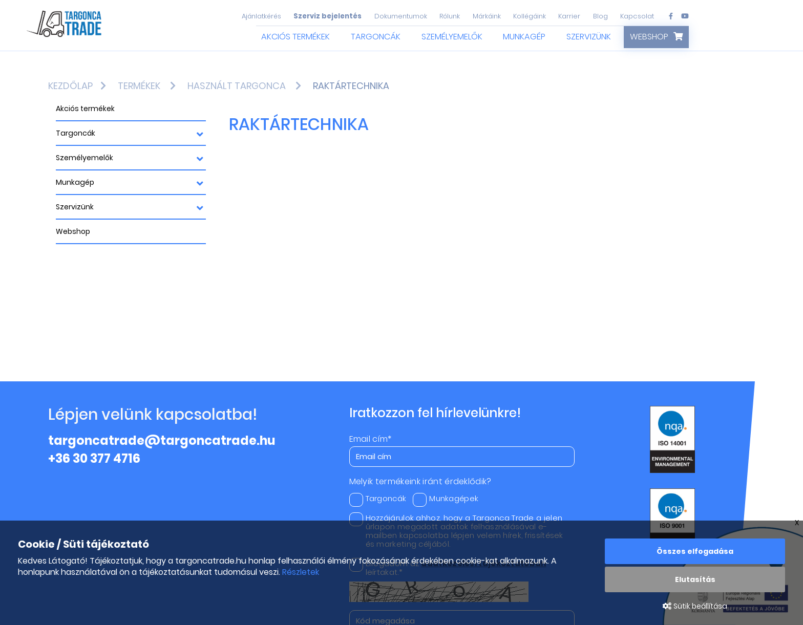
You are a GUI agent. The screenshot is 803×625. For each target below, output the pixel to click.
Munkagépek (445, 498)
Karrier (569, 16)
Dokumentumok (400, 16)
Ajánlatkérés (261, 16)
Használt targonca (236, 85)
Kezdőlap (70, 85)
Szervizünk (588, 36)
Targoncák (375, 36)
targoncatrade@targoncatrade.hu (162, 440)
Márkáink (487, 16)
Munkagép (524, 36)
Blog (600, 16)
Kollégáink (529, 16)
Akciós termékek (295, 36)
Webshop (649, 36)
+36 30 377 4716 (94, 458)
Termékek (139, 85)
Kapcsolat (637, 16)
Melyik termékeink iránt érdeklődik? (420, 481)
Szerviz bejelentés (327, 16)
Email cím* (370, 439)
